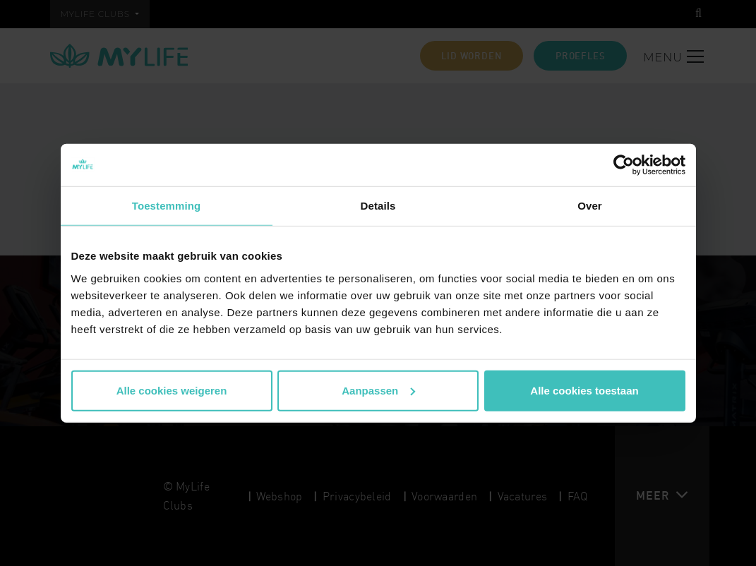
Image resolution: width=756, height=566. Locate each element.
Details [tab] (378, 206)
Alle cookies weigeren (171, 390)
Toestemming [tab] (166, 206)
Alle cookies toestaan (584, 390)
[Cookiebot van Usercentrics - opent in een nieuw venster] (623, 165)
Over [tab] (589, 206)
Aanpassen (378, 390)
